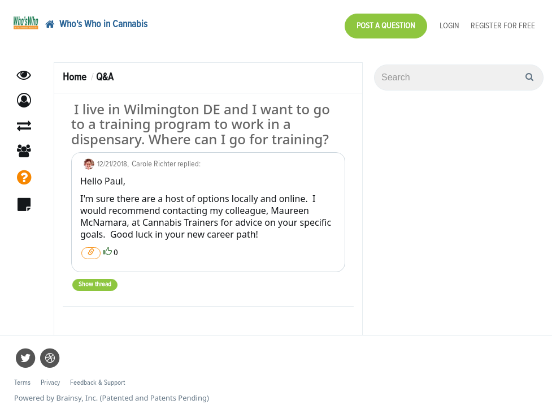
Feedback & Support (97, 382)
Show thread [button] (95, 284)
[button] (24, 100)
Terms (22, 382)
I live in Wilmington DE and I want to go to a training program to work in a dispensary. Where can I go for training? (200, 124)
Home (74, 77)
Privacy (50, 382)
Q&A (105, 77)
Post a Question (386, 26)
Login (449, 26)
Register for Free (503, 26)
